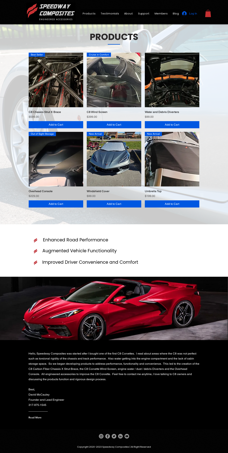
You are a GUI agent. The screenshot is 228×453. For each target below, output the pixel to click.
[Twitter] (114, 436)
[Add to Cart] (56, 124)
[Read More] (52, 417)
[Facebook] (107, 436)
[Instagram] (101, 436)
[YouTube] (127, 436)
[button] (208, 13)
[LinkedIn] (120, 436)
